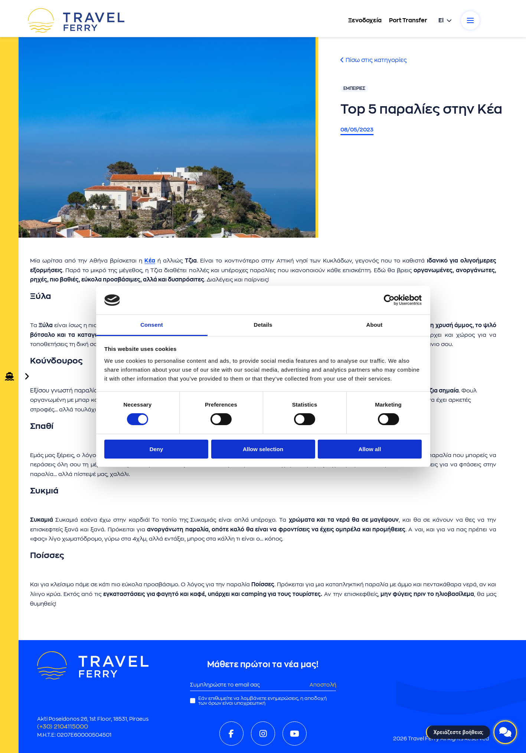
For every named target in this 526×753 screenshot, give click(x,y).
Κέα (149, 261)
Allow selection (263, 449)
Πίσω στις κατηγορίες (373, 60)
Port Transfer (408, 20)
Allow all (370, 449)
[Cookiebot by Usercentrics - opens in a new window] (389, 300)
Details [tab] (263, 325)
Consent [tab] (151, 325)
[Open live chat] (505, 732)
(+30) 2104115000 (62, 727)
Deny (156, 449)
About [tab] (374, 325)
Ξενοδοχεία (365, 20)
